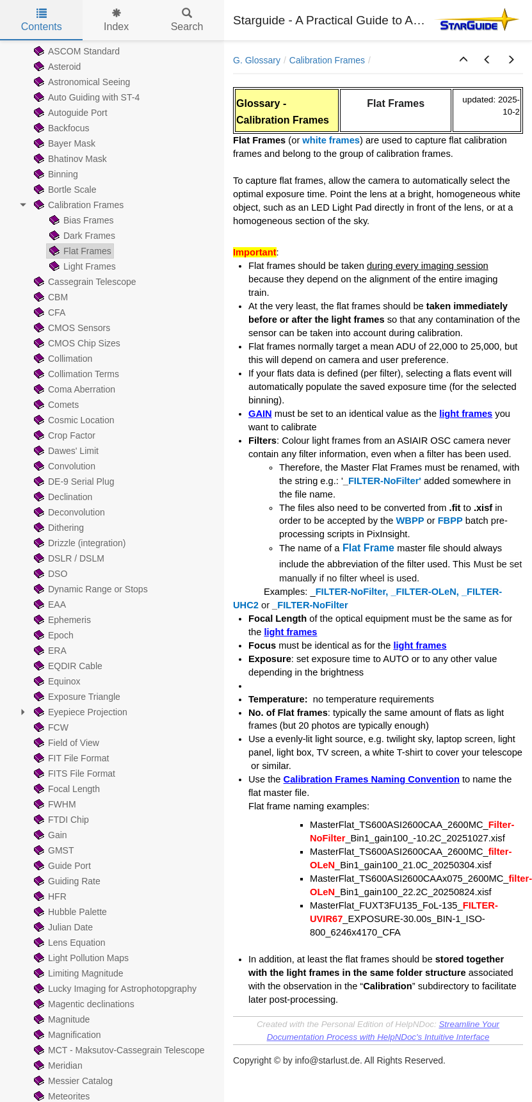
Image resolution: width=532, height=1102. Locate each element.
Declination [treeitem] (61, 497)
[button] (463, 60)
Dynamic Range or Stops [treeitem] (89, 589)
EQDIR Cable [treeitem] (66, 666)
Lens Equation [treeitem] (68, 942)
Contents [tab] (41, 20)
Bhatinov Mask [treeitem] (69, 158)
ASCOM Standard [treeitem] (75, 51)
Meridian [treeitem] (57, 1065)
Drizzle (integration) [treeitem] (78, 543)
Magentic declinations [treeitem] (82, 1004)
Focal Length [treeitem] (65, 789)
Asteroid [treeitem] (56, 66)
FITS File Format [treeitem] (73, 773)
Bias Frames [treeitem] (80, 220)
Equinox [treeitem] (56, 681)
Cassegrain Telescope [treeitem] (83, 281)
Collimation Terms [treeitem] (75, 374)
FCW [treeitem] (50, 727)
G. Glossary (256, 60)
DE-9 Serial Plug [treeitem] (73, 481)
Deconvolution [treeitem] (68, 512)
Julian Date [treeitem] (62, 927)
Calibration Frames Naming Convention (372, 779)
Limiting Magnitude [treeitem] (77, 973)
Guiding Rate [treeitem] (66, 881)
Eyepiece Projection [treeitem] (79, 712)
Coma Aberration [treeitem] (73, 389)
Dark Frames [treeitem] (81, 235)
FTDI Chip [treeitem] (60, 819)
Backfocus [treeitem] (60, 128)
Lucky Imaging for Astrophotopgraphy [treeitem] (114, 988)
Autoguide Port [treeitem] (69, 112)
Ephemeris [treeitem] (61, 620)
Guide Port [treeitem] (61, 865)
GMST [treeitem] (52, 850)
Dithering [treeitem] (57, 527)
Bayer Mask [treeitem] (63, 143)
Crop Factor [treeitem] (63, 435)
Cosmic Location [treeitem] (73, 420)
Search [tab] (187, 20)
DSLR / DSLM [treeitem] (67, 558)
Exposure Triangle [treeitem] (75, 696)
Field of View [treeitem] (65, 742)
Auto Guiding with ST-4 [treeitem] (85, 97)
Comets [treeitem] (55, 404)
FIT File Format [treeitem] (70, 758)
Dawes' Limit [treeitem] (65, 450)
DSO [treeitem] (49, 573)
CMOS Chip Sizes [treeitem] (75, 343)
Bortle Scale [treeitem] (63, 189)
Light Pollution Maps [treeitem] (80, 958)
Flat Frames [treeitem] (79, 251)
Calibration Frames (327, 60)
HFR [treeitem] (49, 896)
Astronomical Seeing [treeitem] (80, 82)
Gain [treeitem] (49, 835)
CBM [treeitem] (49, 297)
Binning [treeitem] (54, 174)
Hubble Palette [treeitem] (69, 912)
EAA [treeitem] (48, 604)
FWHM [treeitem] (53, 804)
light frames (465, 414)
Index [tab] (116, 20)
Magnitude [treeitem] (60, 1019)
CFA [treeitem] (48, 312)
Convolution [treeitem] (63, 466)
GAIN (260, 414)
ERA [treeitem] (49, 650)
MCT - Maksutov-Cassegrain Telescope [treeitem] (118, 1050)
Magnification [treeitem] (66, 1034)
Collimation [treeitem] (61, 358)
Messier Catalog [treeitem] (72, 1081)
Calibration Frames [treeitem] (77, 205)
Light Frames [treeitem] (81, 266)
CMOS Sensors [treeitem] (70, 328)
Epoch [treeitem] (52, 635)
